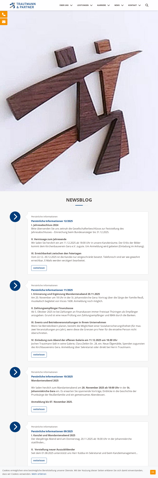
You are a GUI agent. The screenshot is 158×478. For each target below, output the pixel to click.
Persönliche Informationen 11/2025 (52, 290)
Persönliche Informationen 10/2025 (52, 376)
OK (152, 472)
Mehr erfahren (39, 474)
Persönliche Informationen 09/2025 (52, 431)
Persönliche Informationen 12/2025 (52, 221)
